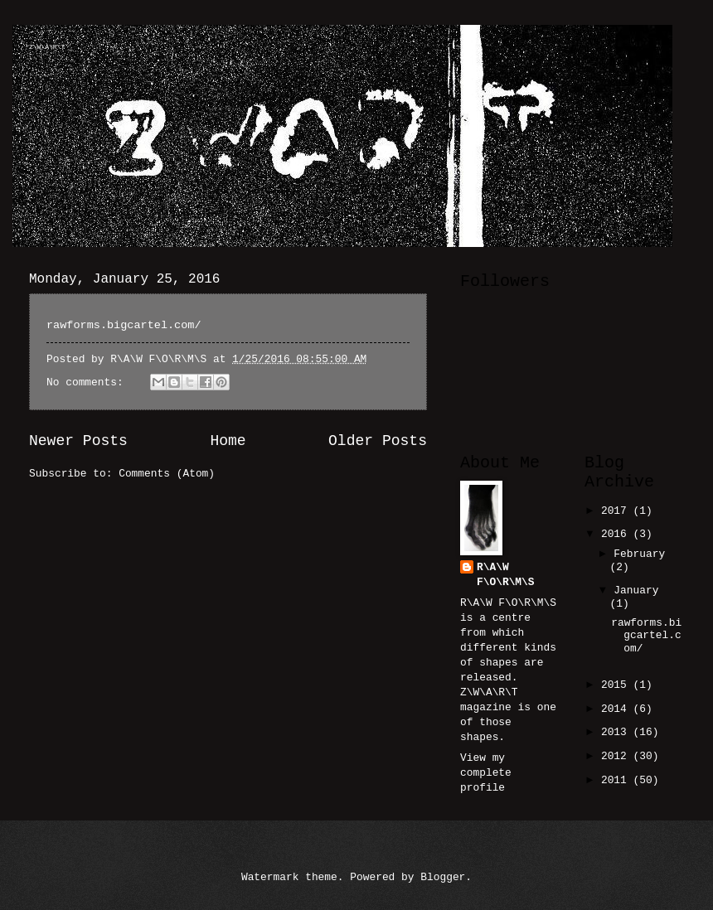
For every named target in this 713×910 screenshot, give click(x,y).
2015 (617, 685)
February (639, 554)
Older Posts (377, 441)
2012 (617, 756)
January (636, 590)
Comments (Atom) (167, 473)
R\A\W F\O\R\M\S (506, 574)
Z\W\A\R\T (47, 47)
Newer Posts (78, 441)
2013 (617, 732)
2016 (617, 534)
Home (227, 441)
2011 (617, 780)
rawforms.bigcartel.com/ (123, 325)
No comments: (87, 382)
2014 (617, 709)
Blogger (442, 877)
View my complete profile (486, 773)
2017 (617, 511)
